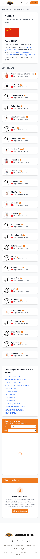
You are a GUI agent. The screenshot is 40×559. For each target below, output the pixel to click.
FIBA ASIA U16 (10, 398)
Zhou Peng (23, 55)
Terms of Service (8, 546)
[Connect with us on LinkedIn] (27, 541)
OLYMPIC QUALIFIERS (13, 404)
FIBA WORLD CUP (11, 388)
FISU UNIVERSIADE (11, 413)
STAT (5, 430)
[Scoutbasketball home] (10, 3)
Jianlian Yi (19, 52)
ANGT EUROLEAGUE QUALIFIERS (16, 379)
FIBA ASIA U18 (10, 401)
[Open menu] (3, 3)
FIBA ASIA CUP (10, 395)
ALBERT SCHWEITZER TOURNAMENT (18, 385)
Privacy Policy (20, 546)
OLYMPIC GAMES (11, 391)
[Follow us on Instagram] (12, 541)
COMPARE (7, 427)
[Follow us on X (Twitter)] (17, 541)
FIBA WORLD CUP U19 (13, 382)
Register (34, 3)
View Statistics (20, 511)
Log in (26, 3)
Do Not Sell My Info (20, 549)
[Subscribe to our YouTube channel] (22, 541)
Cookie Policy (31, 546)
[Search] (21, 3)
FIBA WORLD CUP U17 (13, 376)
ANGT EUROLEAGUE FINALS (15, 407)
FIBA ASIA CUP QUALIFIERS (14, 410)
